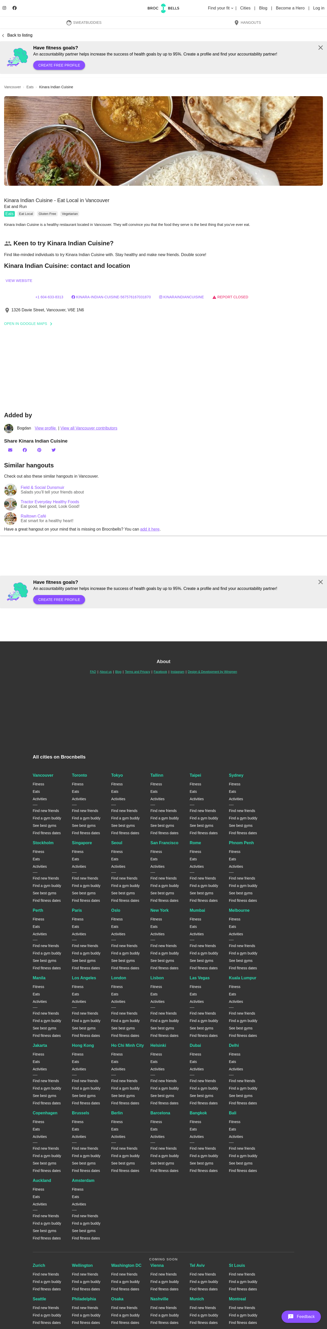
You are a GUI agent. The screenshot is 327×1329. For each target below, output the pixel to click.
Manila (39, 978)
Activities (40, 799)
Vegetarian (70, 214)
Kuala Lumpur (242, 978)
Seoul (116, 843)
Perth (38, 910)
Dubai (195, 1045)
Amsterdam (83, 1180)
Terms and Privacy (137, 672)
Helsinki (158, 1045)
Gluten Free (47, 214)
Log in (318, 8)
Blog (263, 8)
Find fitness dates (47, 833)
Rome (195, 843)
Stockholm (43, 843)
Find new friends (46, 811)
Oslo (115, 910)
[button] (163, 141)
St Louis (237, 1265)
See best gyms (44, 825)
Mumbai (197, 910)
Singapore (82, 843)
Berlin (117, 1113)
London (118, 978)
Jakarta (40, 1045)
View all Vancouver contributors (89, 428)
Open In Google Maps (30, 323)
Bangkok (198, 1113)
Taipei (195, 775)
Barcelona (160, 1113)
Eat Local (26, 214)
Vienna (157, 1265)
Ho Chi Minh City (127, 1045)
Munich (197, 1299)
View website (19, 281)
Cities (246, 8)
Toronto (79, 775)
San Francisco (164, 843)
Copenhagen (45, 1113)
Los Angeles (84, 978)
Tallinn (156, 775)
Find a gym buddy (47, 818)
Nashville (159, 1299)
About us (106, 672)
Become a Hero (291, 8)
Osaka (117, 1299)
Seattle (39, 1299)
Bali (232, 1113)
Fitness (38, 784)
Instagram (177, 672)
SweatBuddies (84, 22)
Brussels (80, 1113)
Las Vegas (199, 978)
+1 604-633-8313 (49, 297)
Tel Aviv (197, 1265)
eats (30, 87)
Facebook (160, 672)
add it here (150, 529)
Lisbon (157, 978)
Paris (77, 910)
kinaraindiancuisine (181, 297)
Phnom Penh (241, 843)
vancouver (12, 87)
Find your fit (221, 8)
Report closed (230, 297)
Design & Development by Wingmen (212, 672)
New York (159, 910)
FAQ (93, 672)
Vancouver (43, 775)
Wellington (82, 1265)
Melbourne (239, 910)
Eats (9, 214)
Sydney (236, 775)
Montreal (237, 1299)
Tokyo (117, 775)
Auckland (42, 1180)
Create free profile (59, 65)
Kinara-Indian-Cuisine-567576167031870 (111, 297)
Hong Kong (83, 1045)
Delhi (234, 1045)
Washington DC (126, 1265)
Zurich (39, 1265)
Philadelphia (84, 1299)
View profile (46, 428)
